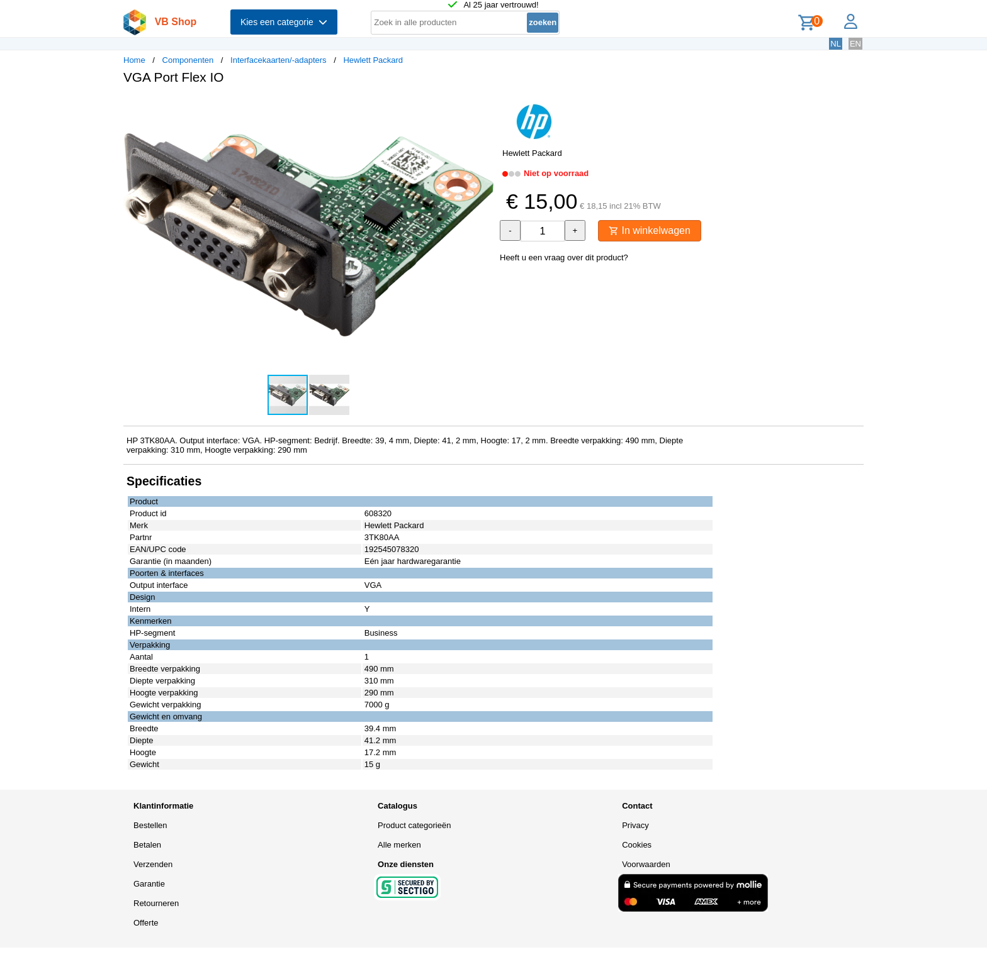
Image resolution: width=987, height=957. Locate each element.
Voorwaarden (646, 864)
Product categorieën (414, 825)
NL (835, 43)
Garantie (149, 883)
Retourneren (156, 903)
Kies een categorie (283, 22)
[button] (482, 107)
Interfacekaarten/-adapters (278, 60)
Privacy (635, 825)
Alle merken (399, 844)
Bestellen (150, 825)
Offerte (146, 922)
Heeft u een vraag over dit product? (564, 257)
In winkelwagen (650, 230)
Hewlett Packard (373, 60)
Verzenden (152, 864)
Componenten (188, 60)
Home (134, 60)
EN (855, 43)
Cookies (636, 844)
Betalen (147, 844)
